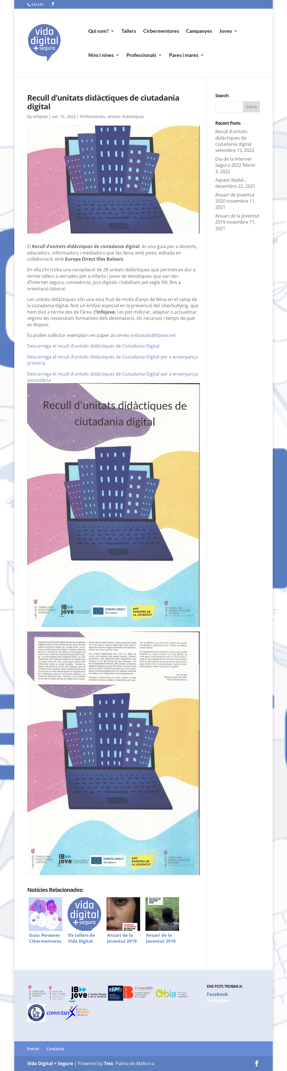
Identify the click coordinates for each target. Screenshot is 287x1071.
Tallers (128, 31)
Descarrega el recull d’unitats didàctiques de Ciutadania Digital (93, 346)
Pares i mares (183, 55)
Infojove (40, 116)
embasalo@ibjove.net (153, 335)
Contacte (55, 1048)
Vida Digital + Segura (50, 1063)
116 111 (37, 4)
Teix (108, 1063)
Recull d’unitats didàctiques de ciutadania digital (233, 137)
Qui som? (98, 31)
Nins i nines (101, 55)
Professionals (141, 55)
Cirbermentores (161, 31)
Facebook (217, 994)
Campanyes (199, 31)
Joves (225, 31)
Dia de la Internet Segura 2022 (233, 162)
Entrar (33, 1048)
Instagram (218, 1000)
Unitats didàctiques (125, 116)
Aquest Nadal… (231, 180)
